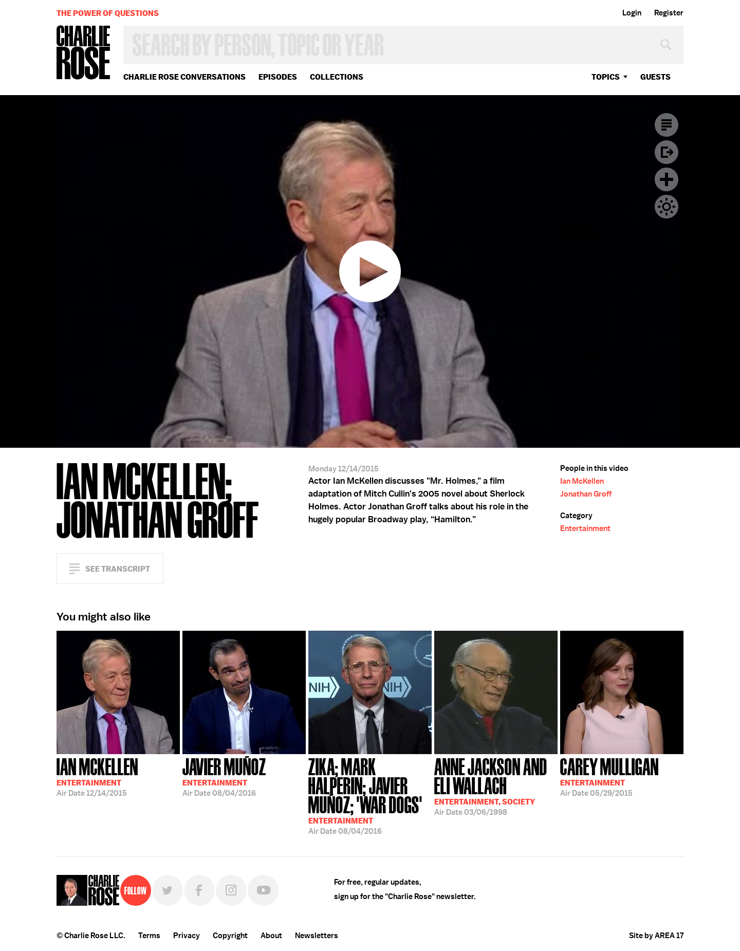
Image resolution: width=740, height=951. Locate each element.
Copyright (230, 935)
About (271, 935)
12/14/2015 (97, 776)
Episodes (277, 77)
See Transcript (117, 569)
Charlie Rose (84, 53)
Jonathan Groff (586, 494)
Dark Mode (666, 206)
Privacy (186, 935)
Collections (336, 77)
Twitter (167, 890)
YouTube (263, 890)
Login (631, 13)
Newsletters (316, 935)
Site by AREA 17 (656, 935)
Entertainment (585, 528)
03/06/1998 (496, 785)
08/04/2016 (224, 776)
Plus (666, 179)
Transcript (666, 125)
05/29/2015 (609, 776)
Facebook (199, 890)
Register (668, 13)
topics (605, 77)
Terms (149, 935)
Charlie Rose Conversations (184, 77)
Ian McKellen (582, 481)
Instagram (231, 890)
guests (655, 77)
